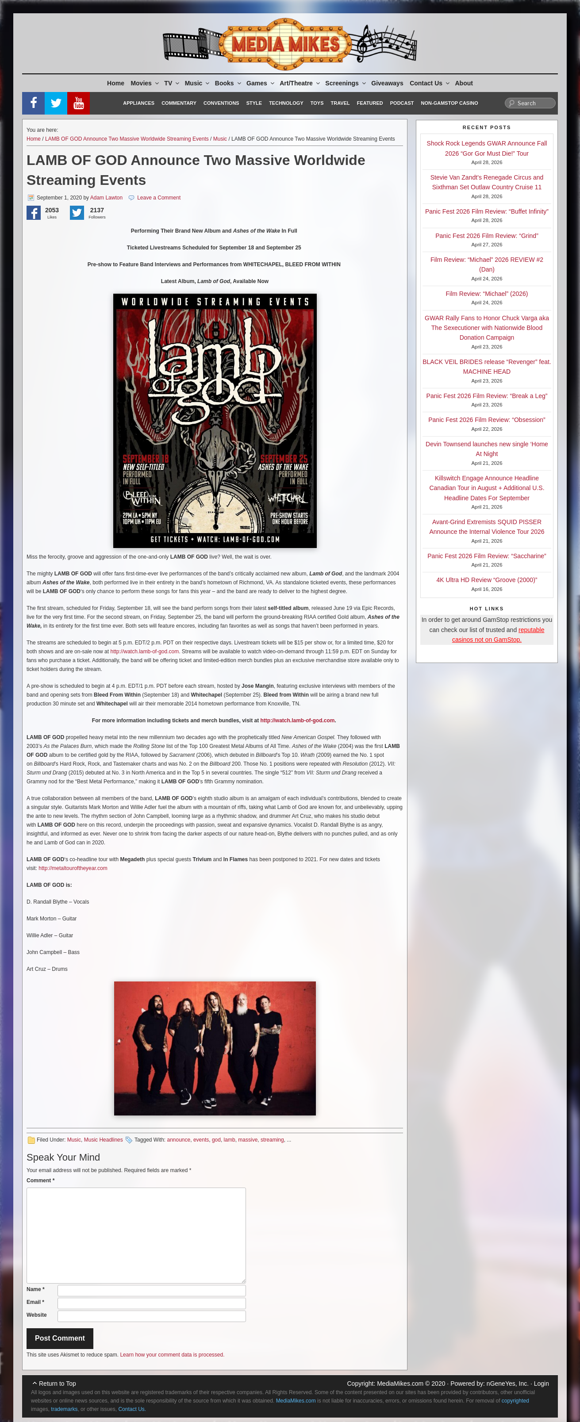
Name (36, 1289)
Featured (370, 103)
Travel (340, 103)
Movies (145, 83)
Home (115, 83)
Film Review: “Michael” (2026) (487, 293)
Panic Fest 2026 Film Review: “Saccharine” (486, 556)
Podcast (402, 103)
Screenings (346, 83)
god (216, 1140)
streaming (272, 1140)
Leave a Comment (159, 198)
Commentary (178, 103)
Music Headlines (103, 1140)
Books (228, 83)
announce (178, 1140)
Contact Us (430, 83)
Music (198, 83)
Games (261, 83)
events (201, 1140)
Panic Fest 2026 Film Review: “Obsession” (486, 419)
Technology (286, 103)
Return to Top (57, 1383)
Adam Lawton (106, 198)
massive (247, 1140)
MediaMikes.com (400, 1383)
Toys (317, 103)
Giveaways (387, 83)
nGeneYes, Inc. (508, 1383)
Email (35, 1302)
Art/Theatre (300, 83)
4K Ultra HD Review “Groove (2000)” (487, 579)
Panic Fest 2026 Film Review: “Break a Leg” (487, 395)
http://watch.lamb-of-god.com (144, 651)
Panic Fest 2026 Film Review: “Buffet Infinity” (487, 211)
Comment (40, 1180)
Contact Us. (132, 1409)
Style (254, 103)
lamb (229, 1140)
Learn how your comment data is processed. (172, 1355)
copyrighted (515, 1401)
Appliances (138, 103)
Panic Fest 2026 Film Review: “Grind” (486, 235)
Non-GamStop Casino (449, 103)
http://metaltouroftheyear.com (72, 868)
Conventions (221, 103)
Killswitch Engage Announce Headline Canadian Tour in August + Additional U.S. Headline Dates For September (486, 488)
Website (37, 1315)
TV (172, 83)
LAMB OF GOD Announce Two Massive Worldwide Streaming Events (127, 139)
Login (541, 1383)
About (464, 83)
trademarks (64, 1409)
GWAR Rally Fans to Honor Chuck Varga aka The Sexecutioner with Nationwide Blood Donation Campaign (487, 327)
